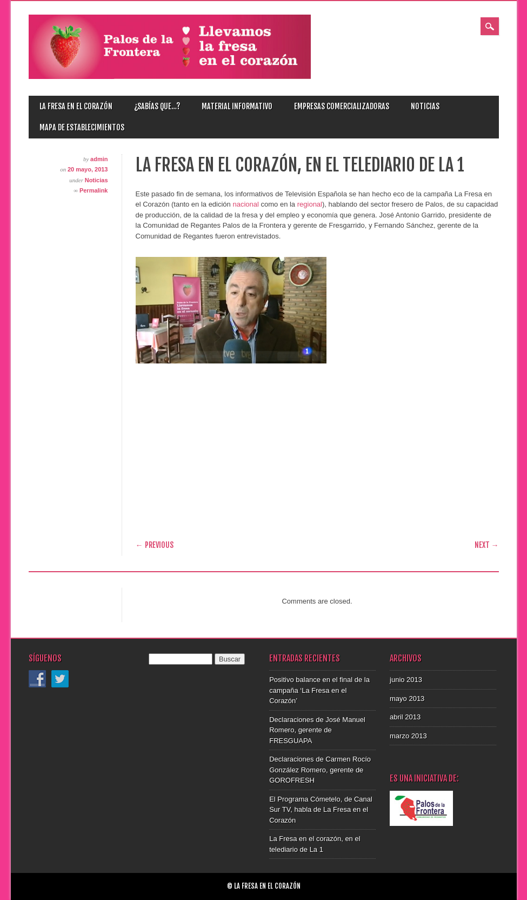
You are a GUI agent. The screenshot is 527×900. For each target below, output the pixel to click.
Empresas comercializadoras (341, 106)
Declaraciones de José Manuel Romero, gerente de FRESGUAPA (317, 730)
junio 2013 (406, 680)
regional (309, 204)
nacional (245, 204)
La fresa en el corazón (75, 106)
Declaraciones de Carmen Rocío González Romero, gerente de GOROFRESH (320, 769)
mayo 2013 (407, 698)
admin (99, 159)
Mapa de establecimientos (81, 127)
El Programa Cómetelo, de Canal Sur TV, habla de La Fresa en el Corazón (320, 809)
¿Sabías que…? (157, 106)
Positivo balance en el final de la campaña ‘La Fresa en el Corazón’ (319, 690)
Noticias (425, 106)
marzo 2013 (408, 736)
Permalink (93, 190)
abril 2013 (405, 717)
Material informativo (237, 106)
